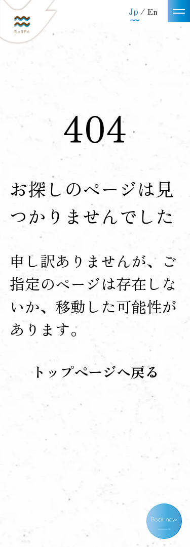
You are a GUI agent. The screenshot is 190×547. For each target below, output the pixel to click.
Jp (134, 11)
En (152, 11)
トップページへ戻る (95, 371)
